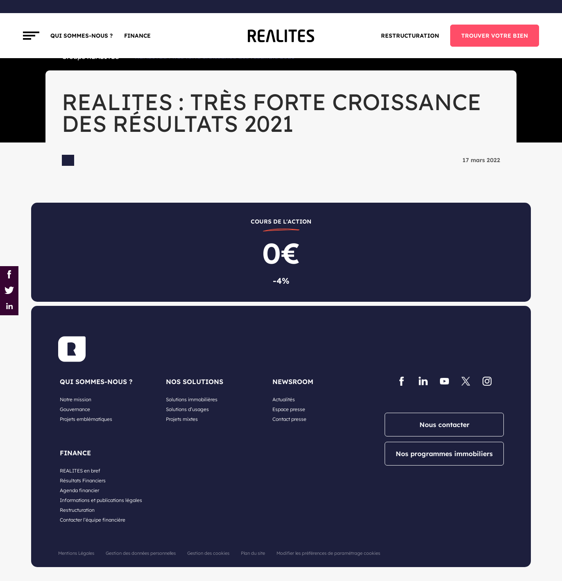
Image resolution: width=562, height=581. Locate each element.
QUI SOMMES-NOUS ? (96, 382)
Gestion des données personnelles (141, 553)
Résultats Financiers (83, 480)
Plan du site (253, 553)
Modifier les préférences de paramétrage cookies (328, 553)
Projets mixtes (182, 419)
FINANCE (137, 35)
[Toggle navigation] (31, 36)
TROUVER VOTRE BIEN (494, 35)
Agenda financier (79, 490)
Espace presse (288, 409)
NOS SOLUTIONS (194, 382)
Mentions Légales (76, 553)
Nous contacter (444, 424)
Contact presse (289, 419)
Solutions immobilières (192, 399)
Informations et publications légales (101, 500)
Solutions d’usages (187, 409)
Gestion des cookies (208, 553)
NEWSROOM (292, 382)
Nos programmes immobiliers (444, 454)
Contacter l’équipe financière (92, 520)
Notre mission (75, 399)
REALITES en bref (80, 471)
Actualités (283, 399)
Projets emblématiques (86, 419)
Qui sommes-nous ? (81, 35)
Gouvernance (75, 409)
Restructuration (410, 35)
